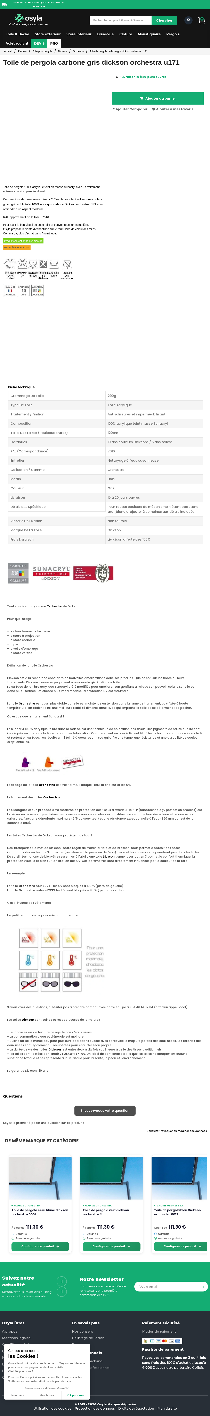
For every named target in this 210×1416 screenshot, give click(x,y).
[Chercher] (164, 20)
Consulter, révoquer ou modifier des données (176, 1131)
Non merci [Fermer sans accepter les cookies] (18, 1395)
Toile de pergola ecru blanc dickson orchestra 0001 (39, 1212)
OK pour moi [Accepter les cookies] (75, 1395)
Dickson (109, 856)
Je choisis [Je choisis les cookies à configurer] (47, 1395)
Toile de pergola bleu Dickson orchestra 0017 (177, 1212)
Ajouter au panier (158, 98)
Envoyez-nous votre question (105, 1110)
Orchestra (54, 606)
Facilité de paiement (163, 1349)
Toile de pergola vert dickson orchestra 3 (106, 1212)
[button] (17, 34)
